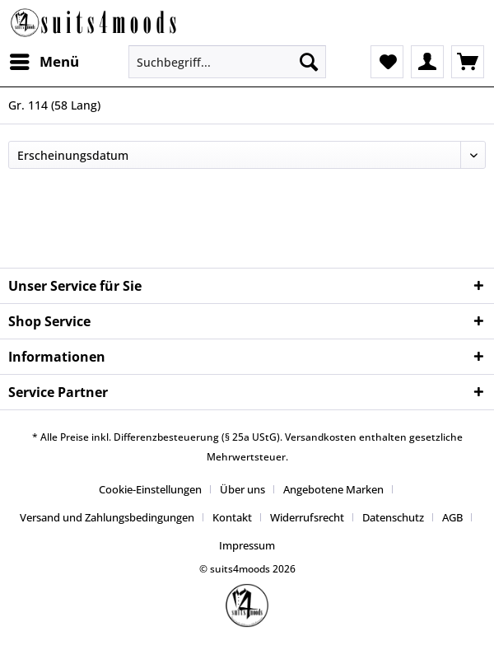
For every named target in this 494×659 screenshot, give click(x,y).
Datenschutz (393, 517)
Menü (44, 60)
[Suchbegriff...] (227, 61)
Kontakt (232, 517)
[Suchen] (308, 61)
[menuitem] (43, 61)
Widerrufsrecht (307, 517)
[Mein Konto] (427, 61)
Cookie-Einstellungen (150, 489)
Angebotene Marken (333, 489)
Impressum (247, 545)
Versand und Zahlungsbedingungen (107, 517)
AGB (452, 517)
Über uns (242, 489)
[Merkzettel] (386, 61)
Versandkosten (321, 437)
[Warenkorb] (467, 61)
